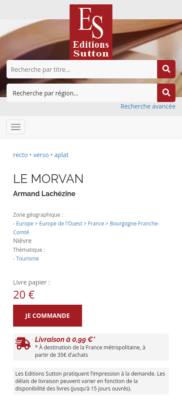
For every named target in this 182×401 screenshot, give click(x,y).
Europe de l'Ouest (60, 223)
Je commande (47, 315)
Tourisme (27, 258)
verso (41, 155)
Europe (25, 223)
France (96, 223)
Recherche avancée (147, 106)
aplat (61, 155)
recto (20, 155)
